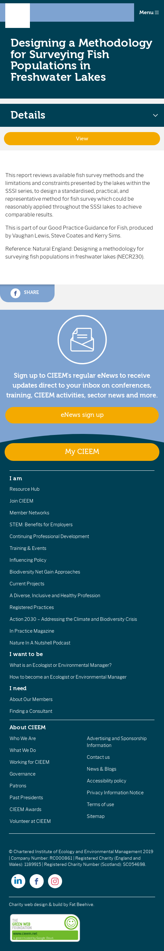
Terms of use (100, 804)
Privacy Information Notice (115, 793)
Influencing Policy (28, 560)
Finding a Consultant (31, 711)
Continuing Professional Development (49, 536)
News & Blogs (101, 769)
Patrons (18, 786)
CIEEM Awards (25, 809)
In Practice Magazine (32, 631)
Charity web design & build (35, 904)
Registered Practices (32, 607)
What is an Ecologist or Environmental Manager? (60, 665)
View (82, 139)
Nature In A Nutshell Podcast (40, 643)
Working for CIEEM (30, 762)
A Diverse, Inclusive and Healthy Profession (55, 596)
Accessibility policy (106, 781)
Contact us (98, 757)
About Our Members (31, 699)
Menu (149, 12)
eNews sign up (82, 415)
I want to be (26, 654)
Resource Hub (24, 489)
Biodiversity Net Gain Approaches (45, 572)
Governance (22, 774)
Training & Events (28, 548)
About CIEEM (28, 727)
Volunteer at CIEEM (30, 821)
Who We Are (23, 738)
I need (18, 688)
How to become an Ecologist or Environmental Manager (68, 677)
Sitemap (96, 816)
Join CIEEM (22, 501)
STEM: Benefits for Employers (41, 525)
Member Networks (29, 513)
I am (16, 478)
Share (25, 293)
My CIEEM (82, 452)
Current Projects (27, 584)
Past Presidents (26, 798)
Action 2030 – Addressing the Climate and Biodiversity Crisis (73, 619)
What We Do (23, 750)
